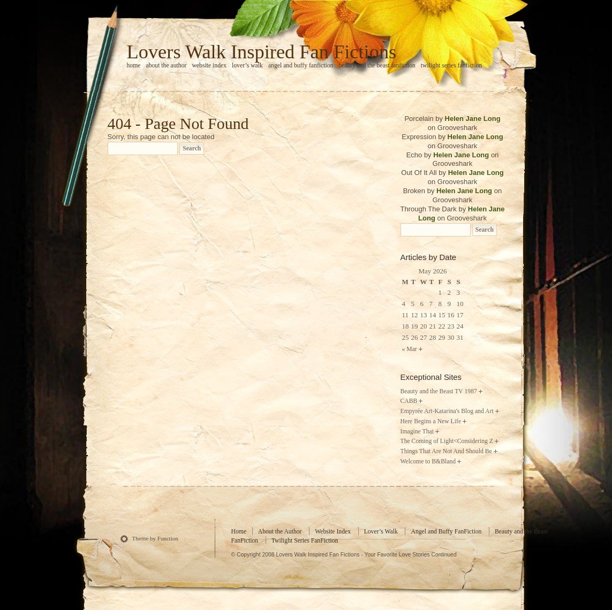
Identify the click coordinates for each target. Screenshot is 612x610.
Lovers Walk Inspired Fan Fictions (262, 52)
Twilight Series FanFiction (451, 65)
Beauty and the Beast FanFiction (376, 65)
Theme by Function (155, 538)
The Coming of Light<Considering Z (447, 441)
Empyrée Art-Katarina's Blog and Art (447, 411)
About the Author (166, 65)
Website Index (209, 65)
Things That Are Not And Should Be (446, 451)
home (134, 65)
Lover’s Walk (247, 65)
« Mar (409, 349)
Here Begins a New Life (431, 421)
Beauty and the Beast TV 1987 (439, 391)
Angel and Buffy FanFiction (301, 65)
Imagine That (417, 431)
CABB (409, 401)
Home (239, 531)
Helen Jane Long (473, 119)
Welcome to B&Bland (428, 461)
